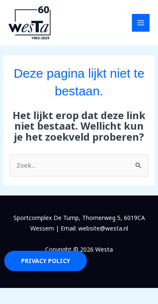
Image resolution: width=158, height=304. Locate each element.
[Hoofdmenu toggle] (141, 23)
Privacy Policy (45, 261)
